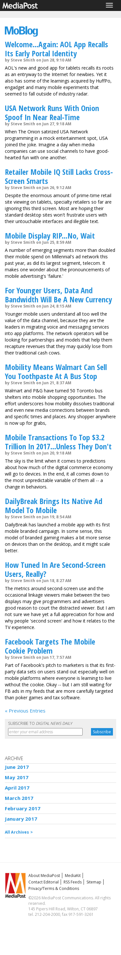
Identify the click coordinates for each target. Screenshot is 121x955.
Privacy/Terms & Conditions (53, 888)
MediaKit (73, 875)
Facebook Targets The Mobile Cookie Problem (50, 646)
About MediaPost (44, 875)
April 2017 (17, 787)
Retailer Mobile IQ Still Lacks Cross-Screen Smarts (59, 176)
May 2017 (16, 777)
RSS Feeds (73, 882)
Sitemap (93, 882)
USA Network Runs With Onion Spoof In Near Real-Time (52, 112)
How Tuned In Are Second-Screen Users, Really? (55, 569)
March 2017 (19, 798)
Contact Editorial (43, 882)
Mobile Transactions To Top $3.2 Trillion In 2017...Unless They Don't (58, 442)
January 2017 (21, 818)
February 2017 (22, 808)
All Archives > (19, 832)
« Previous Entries (25, 710)
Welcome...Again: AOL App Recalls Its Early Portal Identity (56, 49)
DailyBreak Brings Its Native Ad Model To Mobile (53, 505)
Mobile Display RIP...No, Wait (50, 235)
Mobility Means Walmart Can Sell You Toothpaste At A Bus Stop (56, 371)
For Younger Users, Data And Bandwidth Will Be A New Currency (58, 295)
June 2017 (17, 767)
